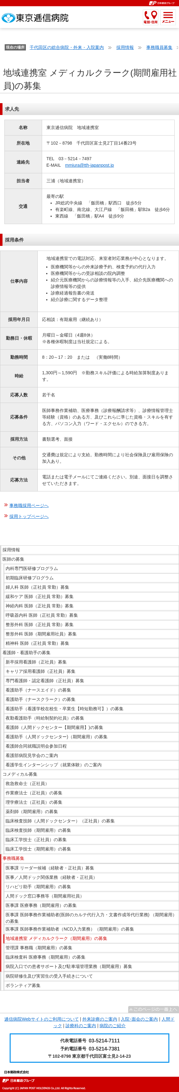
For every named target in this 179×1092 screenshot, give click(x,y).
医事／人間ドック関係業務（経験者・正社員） (51, 877)
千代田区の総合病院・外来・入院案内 (67, 47)
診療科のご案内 (80, 1025)
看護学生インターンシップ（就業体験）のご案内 (54, 764)
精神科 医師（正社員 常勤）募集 (37, 643)
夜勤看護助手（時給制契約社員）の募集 (45, 718)
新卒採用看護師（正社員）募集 (36, 661)
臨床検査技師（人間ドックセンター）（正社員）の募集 (60, 820)
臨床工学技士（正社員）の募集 (36, 839)
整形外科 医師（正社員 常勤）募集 (40, 624)
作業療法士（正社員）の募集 (34, 792)
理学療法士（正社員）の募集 (34, 802)
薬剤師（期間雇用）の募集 (32, 811)
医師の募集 (13, 559)
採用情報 (125, 47)
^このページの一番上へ (153, 1009)
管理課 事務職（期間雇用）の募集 (39, 947)
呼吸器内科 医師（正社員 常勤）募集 (42, 615)
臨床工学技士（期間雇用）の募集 (38, 848)
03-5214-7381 (104, 1048)
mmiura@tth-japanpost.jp (89, 165)
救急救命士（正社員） (27, 783)
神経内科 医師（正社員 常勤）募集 (40, 605)
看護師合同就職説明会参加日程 (36, 746)
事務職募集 (13, 858)
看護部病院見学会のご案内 (32, 755)
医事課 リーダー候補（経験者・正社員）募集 (50, 867)
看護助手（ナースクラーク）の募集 (40, 699)
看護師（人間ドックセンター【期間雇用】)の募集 (54, 727)
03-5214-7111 (104, 1040)
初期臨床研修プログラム (30, 577)
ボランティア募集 (23, 985)
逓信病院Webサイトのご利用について (41, 1019)
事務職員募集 (159, 47)
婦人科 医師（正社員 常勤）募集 (37, 587)
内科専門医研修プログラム (32, 568)
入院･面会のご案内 (139, 1019)
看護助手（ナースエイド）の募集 (38, 689)
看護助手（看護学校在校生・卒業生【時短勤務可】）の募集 (64, 708)
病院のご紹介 (112, 1025)
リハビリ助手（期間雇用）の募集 (38, 886)
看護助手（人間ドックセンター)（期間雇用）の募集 (57, 736)
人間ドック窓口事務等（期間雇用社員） (45, 895)
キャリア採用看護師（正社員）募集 (40, 671)
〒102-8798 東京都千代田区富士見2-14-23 (89, 1056)
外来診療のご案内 (99, 1019)
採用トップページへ (29, 516)
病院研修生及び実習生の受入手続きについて (49, 976)
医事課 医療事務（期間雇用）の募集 (41, 905)
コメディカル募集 (19, 774)
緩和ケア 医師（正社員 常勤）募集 (40, 596)
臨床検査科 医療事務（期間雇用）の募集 (45, 957)
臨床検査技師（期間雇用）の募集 (38, 830)
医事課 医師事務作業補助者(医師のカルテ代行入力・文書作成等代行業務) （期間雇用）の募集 (91, 918)
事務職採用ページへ (29, 505)
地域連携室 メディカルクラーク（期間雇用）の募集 (56, 938)
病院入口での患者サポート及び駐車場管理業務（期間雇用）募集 (69, 966)
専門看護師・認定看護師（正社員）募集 (45, 680)
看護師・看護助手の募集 (26, 652)
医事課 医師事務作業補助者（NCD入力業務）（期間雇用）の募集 (70, 929)
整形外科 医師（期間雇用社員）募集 (41, 633)
